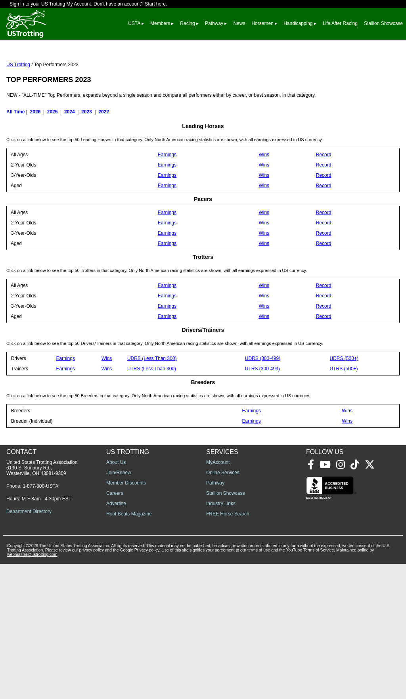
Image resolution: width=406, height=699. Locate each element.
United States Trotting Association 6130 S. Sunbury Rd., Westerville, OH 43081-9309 (41, 603)
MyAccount (218, 597)
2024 (69, 147)
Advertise (116, 639)
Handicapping (297, 23)
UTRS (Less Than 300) (151, 404)
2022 (103, 147)
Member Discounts (126, 618)
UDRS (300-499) (262, 393)
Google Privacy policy (139, 685)
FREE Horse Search (227, 649)
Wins (264, 190)
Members (160, 23)
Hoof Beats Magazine (129, 649)
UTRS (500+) (344, 404)
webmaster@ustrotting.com (32, 690)
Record (323, 190)
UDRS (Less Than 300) (152, 393)
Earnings (167, 190)
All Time (15, 147)
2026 (35, 147)
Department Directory (29, 646)
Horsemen (262, 23)
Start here (155, 4)
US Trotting (18, 100)
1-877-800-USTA (40, 621)
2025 (52, 147)
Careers (114, 628)
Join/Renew (118, 608)
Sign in (17, 4)
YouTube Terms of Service (310, 685)
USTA (134, 23)
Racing (187, 23)
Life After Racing (340, 23)
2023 (86, 147)
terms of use (258, 685)
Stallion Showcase (383, 23)
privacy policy (91, 685)
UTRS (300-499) (262, 404)
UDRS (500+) (344, 393)
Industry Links (221, 639)
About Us (116, 597)
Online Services (222, 608)
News (239, 23)
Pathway (214, 23)
